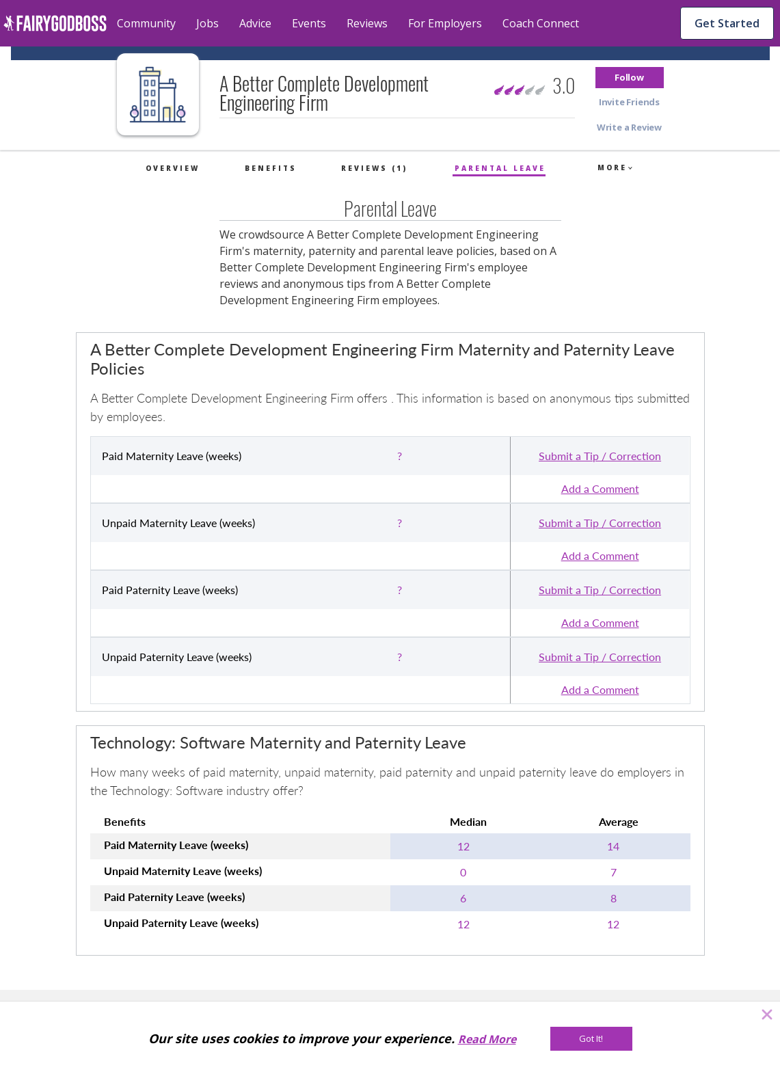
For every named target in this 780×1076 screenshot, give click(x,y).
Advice (255, 23)
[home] (55, 23)
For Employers (445, 23)
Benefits (271, 168)
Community (146, 23)
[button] (629, 77)
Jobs (207, 23)
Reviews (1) (374, 168)
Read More (487, 1039)
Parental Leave (500, 168)
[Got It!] (591, 1039)
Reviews (367, 23)
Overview (173, 168)
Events (309, 23)
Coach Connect (540, 23)
